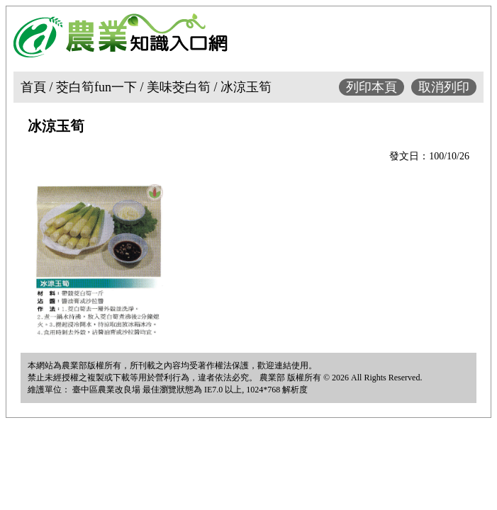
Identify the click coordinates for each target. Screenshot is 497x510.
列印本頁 (371, 87)
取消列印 (443, 87)
